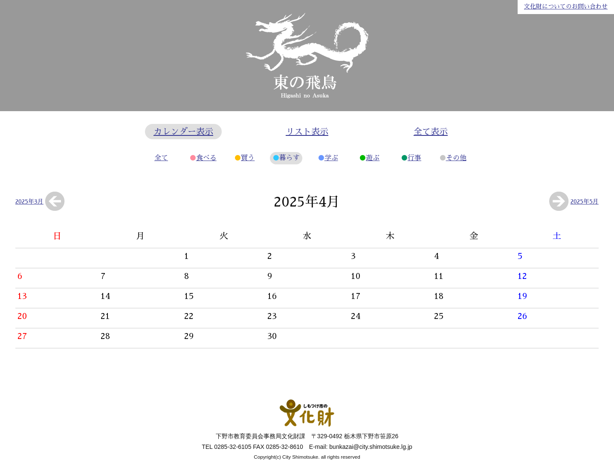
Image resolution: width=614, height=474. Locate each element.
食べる (206, 158)
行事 (414, 158)
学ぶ (331, 158)
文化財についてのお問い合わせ (566, 6)
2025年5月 (585, 201)
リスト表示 (307, 131)
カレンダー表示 (183, 131)
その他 (456, 158)
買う (248, 158)
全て (161, 158)
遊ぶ (372, 158)
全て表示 (431, 131)
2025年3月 (29, 201)
